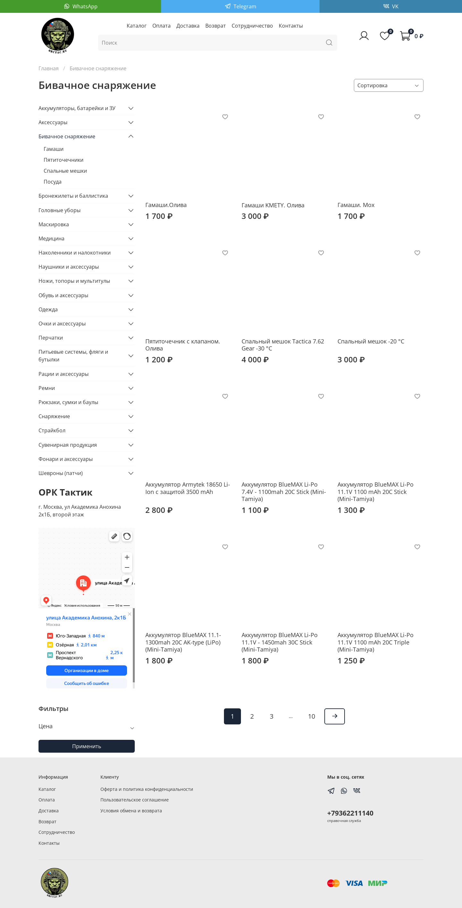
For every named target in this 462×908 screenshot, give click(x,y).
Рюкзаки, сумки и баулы (68, 402)
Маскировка (53, 224)
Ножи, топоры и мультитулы (74, 280)
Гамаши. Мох (356, 205)
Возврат (215, 25)
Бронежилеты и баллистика (73, 195)
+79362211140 (350, 813)
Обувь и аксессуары (63, 295)
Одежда (48, 309)
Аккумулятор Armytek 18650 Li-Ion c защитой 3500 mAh (187, 488)
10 (311, 716)
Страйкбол (51, 430)
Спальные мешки (65, 170)
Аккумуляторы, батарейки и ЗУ (77, 108)
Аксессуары (52, 122)
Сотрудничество (252, 25)
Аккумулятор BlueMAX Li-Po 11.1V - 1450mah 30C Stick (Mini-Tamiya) (280, 642)
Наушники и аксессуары (68, 266)
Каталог (137, 25)
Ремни (46, 388)
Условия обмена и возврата (131, 811)
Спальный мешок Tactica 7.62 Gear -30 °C (283, 344)
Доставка (188, 25)
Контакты (291, 25)
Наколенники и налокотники (74, 252)
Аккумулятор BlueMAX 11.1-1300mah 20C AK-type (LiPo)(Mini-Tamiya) (183, 642)
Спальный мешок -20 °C (371, 341)
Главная (48, 68)
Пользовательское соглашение (134, 800)
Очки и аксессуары (62, 323)
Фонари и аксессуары (65, 459)
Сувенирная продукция (67, 444)
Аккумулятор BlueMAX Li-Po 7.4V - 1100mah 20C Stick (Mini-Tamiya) (284, 491)
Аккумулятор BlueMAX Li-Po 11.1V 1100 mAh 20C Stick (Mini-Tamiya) (376, 491)
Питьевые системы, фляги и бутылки (73, 355)
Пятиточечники (63, 159)
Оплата (161, 25)
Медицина (51, 238)
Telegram (244, 6)
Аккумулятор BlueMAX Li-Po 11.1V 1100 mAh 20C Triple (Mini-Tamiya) (376, 642)
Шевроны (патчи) (60, 473)
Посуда (53, 181)
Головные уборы (59, 210)
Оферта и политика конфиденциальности (146, 789)
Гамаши (54, 148)
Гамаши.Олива (166, 205)
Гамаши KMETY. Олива (273, 205)
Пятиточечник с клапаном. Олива (182, 344)
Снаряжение (54, 416)
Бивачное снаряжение (66, 136)
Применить (86, 746)
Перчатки (50, 337)
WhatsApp (84, 6)
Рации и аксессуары (63, 373)
